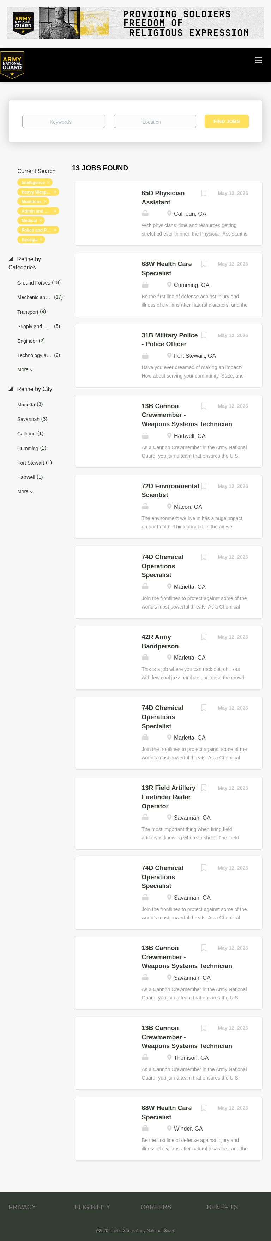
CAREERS (156, 1207)
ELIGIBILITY (92, 1207)
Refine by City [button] (34, 389)
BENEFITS (222, 1207)
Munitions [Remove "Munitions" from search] (32, 201)
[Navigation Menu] (258, 60)
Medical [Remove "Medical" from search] (29, 220)
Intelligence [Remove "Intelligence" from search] (33, 182)
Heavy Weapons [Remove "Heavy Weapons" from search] (38, 192)
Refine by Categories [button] (24, 263)
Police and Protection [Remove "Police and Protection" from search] (40, 230)
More (23, 369)
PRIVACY (22, 1207)
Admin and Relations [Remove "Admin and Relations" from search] (40, 211)
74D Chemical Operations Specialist (162, 566)
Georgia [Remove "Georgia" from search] (29, 239)
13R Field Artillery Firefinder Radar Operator (168, 796)
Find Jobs (226, 121)
